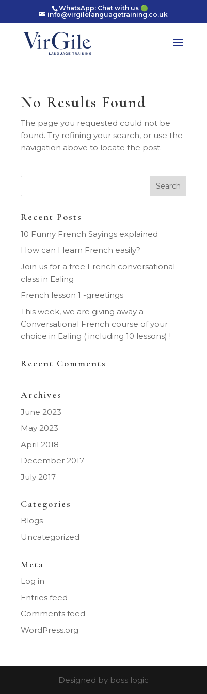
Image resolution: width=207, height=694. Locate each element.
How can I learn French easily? (80, 250)
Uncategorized (50, 537)
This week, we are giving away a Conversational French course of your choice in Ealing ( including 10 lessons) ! (96, 324)
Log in (32, 581)
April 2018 (40, 444)
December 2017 (52, 460)
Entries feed (44, 597)
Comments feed (53, 613)
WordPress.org (49, 630)
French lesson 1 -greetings (72, 295)
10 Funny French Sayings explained (89, 234)
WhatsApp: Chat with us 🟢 (103, 8)
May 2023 (39, 428)
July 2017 (38, 477)
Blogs (32, 521)
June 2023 (41, 412)
